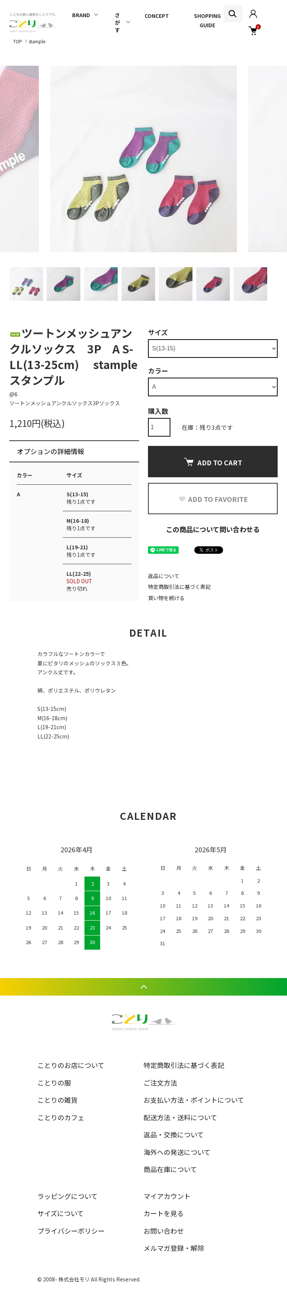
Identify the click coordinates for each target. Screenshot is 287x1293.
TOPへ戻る (143, 987)
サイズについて (60, 1213)
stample (37, 41)
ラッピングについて (67, 1196)
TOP (17, 41)
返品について (163, 576)
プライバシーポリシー (71, 1231)
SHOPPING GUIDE (207, 20)
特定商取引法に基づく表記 (179, 586)
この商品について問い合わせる (213, 529)
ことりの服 (54, 1082)
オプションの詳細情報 (50, 451)
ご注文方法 (160, 1082)
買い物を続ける (166, 598)
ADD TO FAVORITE (213, 499)
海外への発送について (177, 1152)
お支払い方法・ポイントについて (194, 1100)
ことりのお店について (70, 1065)
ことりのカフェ (60, 1117)
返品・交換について (174, 1134)
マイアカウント (167, 1196)
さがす (117, 22)
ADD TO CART (213, 462)
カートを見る (164, 1213)
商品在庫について (170, 1169)
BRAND (81, 15)
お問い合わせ (164, 1231)
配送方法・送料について (180, 1117)
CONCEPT (157, 15)
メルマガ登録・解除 (174, 1248)
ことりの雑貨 (57, 1100)
